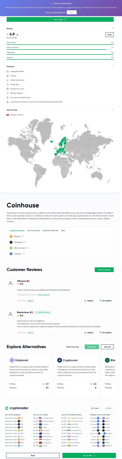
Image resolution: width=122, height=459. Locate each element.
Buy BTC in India (40, 446)
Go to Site (60, 19)
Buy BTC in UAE (39, 427)
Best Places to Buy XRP (14, 427)
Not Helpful (105, 300)
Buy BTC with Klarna (70, 436)
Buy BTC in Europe (40, 424)
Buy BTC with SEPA (70, 424)
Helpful (88, 300)
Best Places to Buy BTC (14, 418)
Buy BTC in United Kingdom (43, 421)
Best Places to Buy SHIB (14, 442)
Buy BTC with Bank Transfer (72, 418)
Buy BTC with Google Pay (72, 433)
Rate (109, 34)
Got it (72, 12)
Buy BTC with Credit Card (72, 421)
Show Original (43, 294)
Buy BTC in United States (43, 418)
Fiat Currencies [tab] (33, 230)
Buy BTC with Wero (70, 446)
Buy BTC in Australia (41, 434)
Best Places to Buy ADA (14, 433)
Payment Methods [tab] (50, 230)
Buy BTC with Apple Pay (71, 430)
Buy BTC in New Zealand (42, 437)
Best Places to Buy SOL (14, 424)
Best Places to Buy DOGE (15, 439)
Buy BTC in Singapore (42, 440)
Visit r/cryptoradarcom (55, 12)
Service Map (12, 110)
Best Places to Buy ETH (14, 421)
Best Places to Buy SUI (14, 446)
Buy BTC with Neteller (71, 442)
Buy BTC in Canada (41, 430)
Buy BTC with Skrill (70, 439)
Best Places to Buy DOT (14, 436)
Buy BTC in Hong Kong (42, 443)
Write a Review (104, 270)
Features (10, 66)
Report (31, 300)
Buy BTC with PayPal (70, 427)
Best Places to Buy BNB (14, 430)
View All (107, 347)
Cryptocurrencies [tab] (17, 230)
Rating (9, 28)
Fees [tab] (63, 230)
